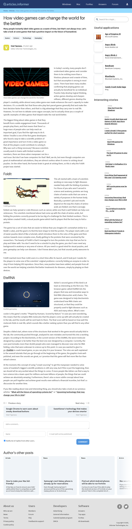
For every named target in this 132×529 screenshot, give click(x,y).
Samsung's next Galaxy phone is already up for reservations (58, 482)
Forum (115, 4)
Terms (5, 518)
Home (5, 11)
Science (16, 38)
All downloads (83, 521)
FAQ (30, 518)
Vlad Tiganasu (16, 46)
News (5, 514)
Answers (102, 4)
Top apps (81, 514)
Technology (27, 38)
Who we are (7, 511)
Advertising (57, 511)
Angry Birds (110, 44)
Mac (78, 4)
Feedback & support (36, 521)
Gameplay (38, 38)
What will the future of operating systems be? (32, 392)
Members (32, 511)
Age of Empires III (113, 34)
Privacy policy (8, 521)
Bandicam (109, 65)
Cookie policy (8, 524)
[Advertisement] (46, 58)
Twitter (126, 506)
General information (61, 514)
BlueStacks (110, 76)
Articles (12, 11)
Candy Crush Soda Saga (115, 87)
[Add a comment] (46, 425)
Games (7, 38)
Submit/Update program (62, 518)
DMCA (55, 521)
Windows (66, 4)
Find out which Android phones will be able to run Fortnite (96, 482)
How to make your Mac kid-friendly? (18, 482)
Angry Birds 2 (111, 55)
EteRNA (10, 350)
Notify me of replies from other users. (20, 441)
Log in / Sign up (127, 4)
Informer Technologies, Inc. (119, 525)
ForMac (89, 4)
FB (119, 506)
